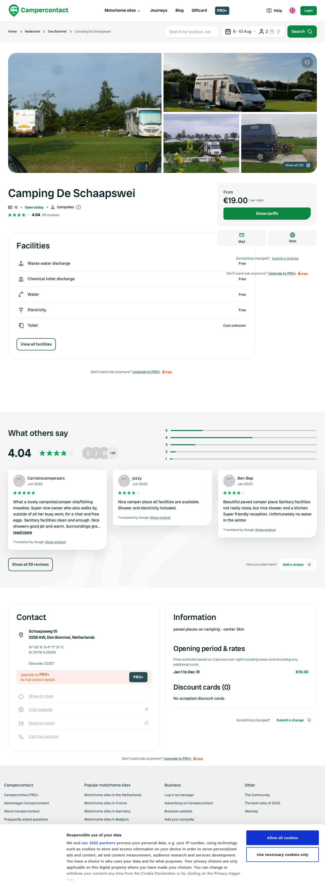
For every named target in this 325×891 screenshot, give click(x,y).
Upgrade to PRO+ (146, 371)
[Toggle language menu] (292, 11)
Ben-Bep (245, 478)
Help (274, 10)
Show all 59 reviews (30, 564)
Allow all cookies (282, 820)
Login (308, 10)
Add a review (298, 564)
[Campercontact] (38, 10)
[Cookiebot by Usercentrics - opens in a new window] (33, 881)
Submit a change (285, 258)
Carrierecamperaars (46, 478)
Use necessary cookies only (282, 836)
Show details (78, 881)
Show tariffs (267, 213)
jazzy (137, 478)
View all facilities (36, 344)
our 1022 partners (99, 825)
